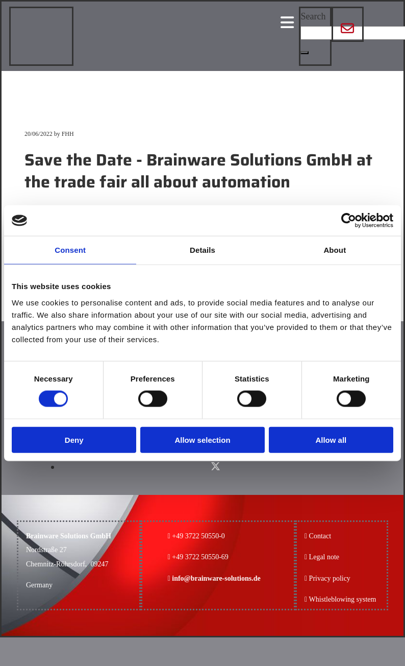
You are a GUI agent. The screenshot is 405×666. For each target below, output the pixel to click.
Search (312, 16)
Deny (74, 439)
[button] (304, 52)
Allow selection (202, 439)
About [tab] (334, 250)
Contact (320, 536)
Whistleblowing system (342, 599)
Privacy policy (327, 578)
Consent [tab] (70, 250)
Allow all (330, 439)
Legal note (324, 557)
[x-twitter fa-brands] (215, 466)
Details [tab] (202, 250)
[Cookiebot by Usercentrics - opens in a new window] (348, 220)
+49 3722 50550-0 (198, 536)
